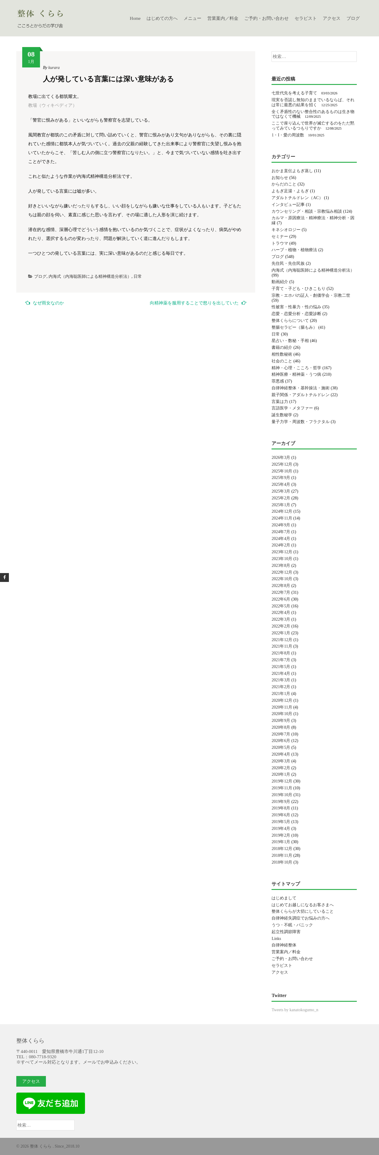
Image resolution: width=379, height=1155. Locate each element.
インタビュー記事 (288, 204)
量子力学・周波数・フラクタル (301, 422)
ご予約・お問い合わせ (266, 18)
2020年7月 (281, 734)
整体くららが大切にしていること (303, 911)
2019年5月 (281, 822)
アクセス (332, 18)
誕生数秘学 (282, 415)
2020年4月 (281, 754)
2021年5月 (281, 666)
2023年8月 (281, 565)
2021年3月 (281, 680)
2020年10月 (282, 714)
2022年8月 (281, 585)
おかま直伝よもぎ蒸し (292, 171)
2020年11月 (282, 707)
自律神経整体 (284, 945)
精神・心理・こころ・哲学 (296, 368)
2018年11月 (282, 855)
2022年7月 (281, 592)
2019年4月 (281, 828)
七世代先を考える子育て (294, 93)
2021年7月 (281, 660)
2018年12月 (282, 848)
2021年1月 (281, 693)
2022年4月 (281, 612)
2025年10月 (282, 471)
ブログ (353, 18)
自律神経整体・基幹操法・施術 (301, 388)
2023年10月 (282, 558)
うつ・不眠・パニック (292, 925)
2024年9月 (281, 525)
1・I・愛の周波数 (288, 135)
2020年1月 (281, 774)
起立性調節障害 (286, 932)
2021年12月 (282, 640)
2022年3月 (281, 619)
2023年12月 (282, 552)
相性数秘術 (282, 354)
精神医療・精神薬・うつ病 (296, 374)
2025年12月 (282, 464)
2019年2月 (281, 835)
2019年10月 (282, 795)
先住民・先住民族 (288, 263)
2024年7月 (281, 532)
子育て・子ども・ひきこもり (298, 288)
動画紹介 (280, 282)
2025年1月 (281, 505)
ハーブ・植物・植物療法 (294, 250)
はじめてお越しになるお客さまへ (303, 905)
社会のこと (282, 361)
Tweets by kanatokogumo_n (295, 1010)
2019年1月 (281, 842)
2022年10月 (282, 579)
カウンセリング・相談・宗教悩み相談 (307, 211)
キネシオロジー (286, 230)
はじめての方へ (162, 18)
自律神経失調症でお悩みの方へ (301, 918)
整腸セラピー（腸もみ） (294, 327)
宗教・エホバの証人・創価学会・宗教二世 (311, 295)
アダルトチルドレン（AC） (297, 198)
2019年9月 (281, 801)
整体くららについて (290, 320)
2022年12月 (282, 572)
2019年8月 (281, 808)
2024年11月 (282, 518)
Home (135, 18)
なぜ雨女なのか (44, 302)
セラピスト (306, 18)
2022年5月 (281, 606)
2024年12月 (282, 511)
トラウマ (280, 243)
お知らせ (280, 177)
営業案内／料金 (222, 18)
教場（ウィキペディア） (52, 105)
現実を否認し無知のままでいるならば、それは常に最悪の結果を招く (313, 102)
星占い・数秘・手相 (290, 340)
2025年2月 (281, 498)
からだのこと (284, 184)
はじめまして (284, 898)
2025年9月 (281, 477)
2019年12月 (282, 781)
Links (276, 938)
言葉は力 (280, 401)
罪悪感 (278, 381)
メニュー (192, 18)
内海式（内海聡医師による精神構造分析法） (90, 276)
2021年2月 (281, 687)
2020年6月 (281, 740)
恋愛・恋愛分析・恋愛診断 (296, 314)
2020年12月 (282, 700)
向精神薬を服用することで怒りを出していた (198, 302)
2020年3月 (281, 761)
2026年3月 (281, 457)
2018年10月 (282, 862)
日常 (138, 276)
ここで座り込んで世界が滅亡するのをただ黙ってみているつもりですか (313, 125)
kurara (54, 67)
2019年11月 (282, 788)
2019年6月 (281, 815)
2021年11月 (282, 646)
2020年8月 (281, 727)
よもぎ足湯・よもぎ (290, 191)
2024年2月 (281, 545)
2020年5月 (281, 747)
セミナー (280, 236)
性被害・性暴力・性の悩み (296, 307)
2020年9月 (281, 720)
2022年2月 (281, 626)
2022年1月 (281, 633)
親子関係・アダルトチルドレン (301, 395)
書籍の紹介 (282, 347)
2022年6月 (281, 599)
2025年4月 (281, 484)
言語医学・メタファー (292, 408)
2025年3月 (281, 491)
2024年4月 (281, 538)
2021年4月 (281, 673)
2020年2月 (281, 768)
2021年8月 (281, 653)
